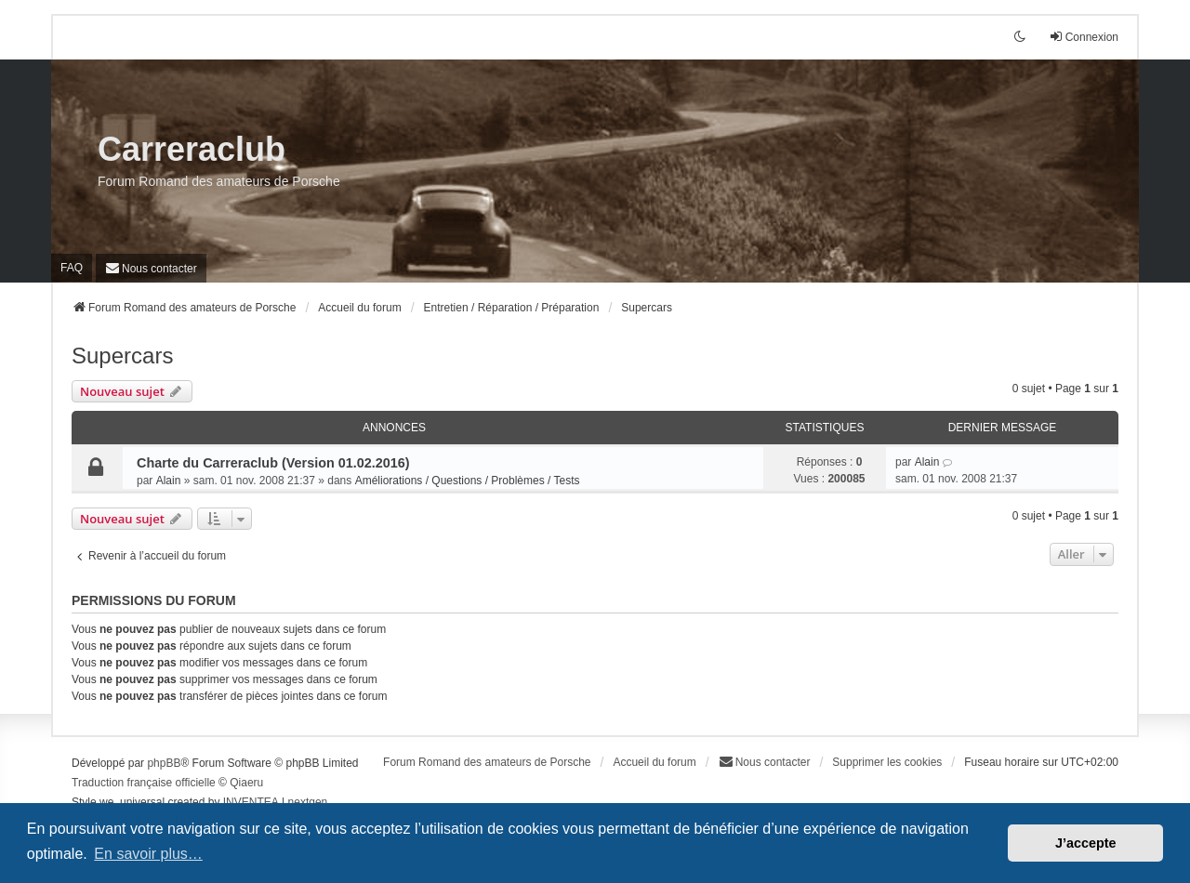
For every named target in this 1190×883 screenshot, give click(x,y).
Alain (168, 480)
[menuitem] (151, 268)
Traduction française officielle (144, 782)
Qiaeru (246, 782)
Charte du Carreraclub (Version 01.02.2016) (273, 462)
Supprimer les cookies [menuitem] (887, 762)
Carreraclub (191, 149)
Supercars (122, 355)
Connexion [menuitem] (1083, 37)
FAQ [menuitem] (71, 267)
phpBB (163, 763)
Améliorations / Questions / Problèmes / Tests (467, 480)
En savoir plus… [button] (148, 854)
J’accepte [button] (1086, 843)
